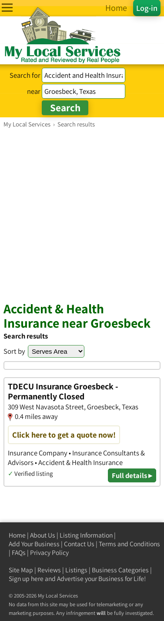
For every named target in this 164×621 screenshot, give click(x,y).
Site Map (21, 570)
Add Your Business (34, 544)
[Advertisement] (82, 214)
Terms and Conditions (129, 544)
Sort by (14, 351)
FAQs (19, 552)
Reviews (49, 570)
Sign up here (26, 579)
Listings (76, 570)
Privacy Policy (49, 552)
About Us (42, 535)
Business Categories (120, 570)
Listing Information (86, 535)
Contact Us (79, 544)
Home (17, 535)
